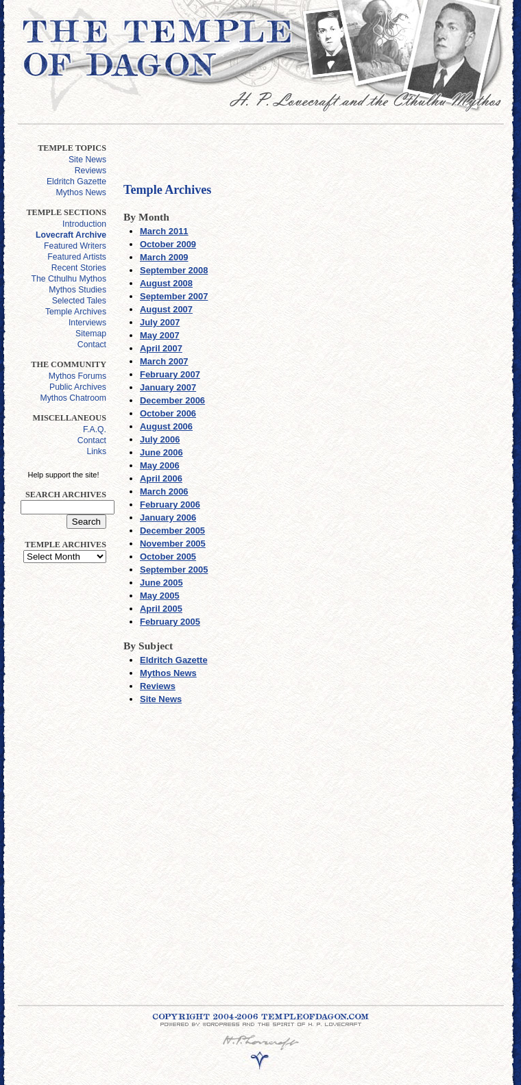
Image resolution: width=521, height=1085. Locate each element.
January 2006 (168, 517)
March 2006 (164, 491)
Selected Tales (79, 300)
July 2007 (160, 322)
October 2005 (168, 556)
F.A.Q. (94, 429)
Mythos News (81, 192)
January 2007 (168, 387)
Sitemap (90, 333)
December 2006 (172, 400)
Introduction (84, 224)
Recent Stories (78, 268)
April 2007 (161, 348)
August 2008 (166, 283)
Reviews (90, 170)
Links (96, 451)
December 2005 (172, 530)
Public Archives (77, 387)
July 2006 (160, 439)
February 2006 (170, 504)
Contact (91, 344)
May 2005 (160, 595)
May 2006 (160, 465)
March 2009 (164, 257)
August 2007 (166, 309)
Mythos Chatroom (73, 398)
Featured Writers (75, 246)
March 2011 (164, 231)
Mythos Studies (77, 290)
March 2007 (164, 361)
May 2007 (160, 335)
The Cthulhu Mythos (69, 279)
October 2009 (168, 244)
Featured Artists (76, 257)
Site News (87, 159)
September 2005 (174, 569)
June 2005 (161, 582)
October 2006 (168, 413)
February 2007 (170, 374)
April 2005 (161, 608)
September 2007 (174, 296)
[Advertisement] (60, 778)
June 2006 (161, 452)
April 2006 (161, 478)
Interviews (87, 322)
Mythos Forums (77, 376)
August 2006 (166, 426)
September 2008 (174, 270)
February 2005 (170, 621)
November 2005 (173, 543)
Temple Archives (75, 311)
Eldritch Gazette (76, 181)
